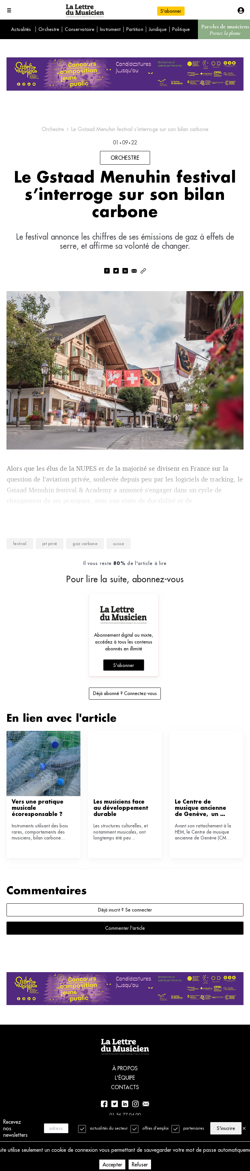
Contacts (125, 1087)
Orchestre (48, 29)
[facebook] (106, 271)
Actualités (21, 29)
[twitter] (115, 271)
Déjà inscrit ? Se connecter (125, 910)
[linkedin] (125, 271)
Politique (181, 29)
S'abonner (170, 11)
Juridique (158, 29)
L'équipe (125, 1078)
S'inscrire (226, 1128)
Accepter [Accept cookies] (112, 1164)
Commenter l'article (125, 928)
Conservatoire (79, 29)
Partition (134, 29)
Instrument (110, 29)
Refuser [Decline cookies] (140, 1164)
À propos (125, 1068)
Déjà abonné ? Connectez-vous (125, 693)
